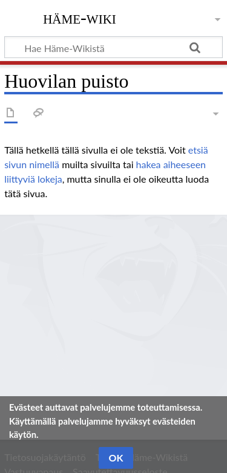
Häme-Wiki (79, 17)
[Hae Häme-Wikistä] (113, 47)
